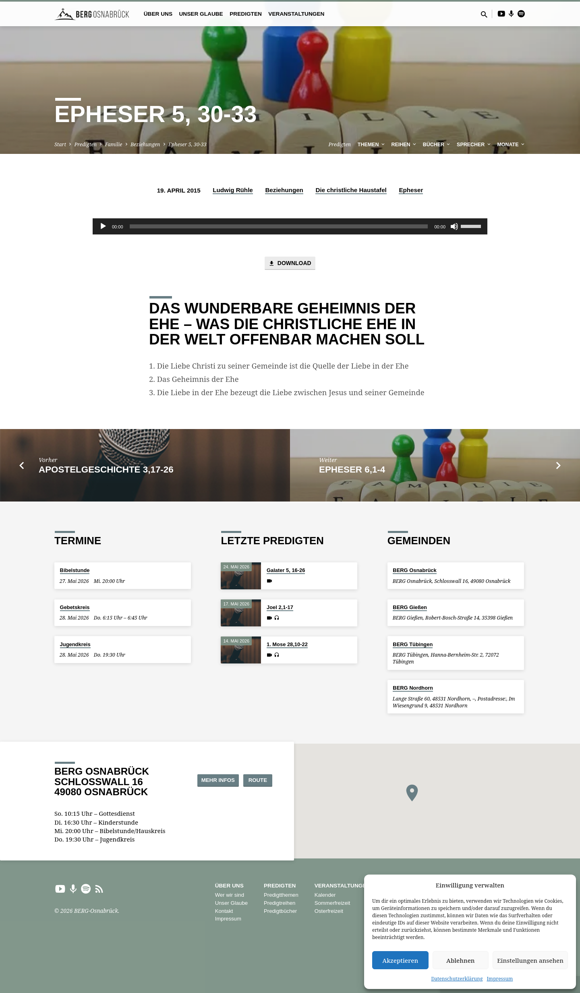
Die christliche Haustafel (350, 190)
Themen (372, 144)
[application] (290, 226)
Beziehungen (145, 144)
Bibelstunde (75, 571)
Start (60, 144)
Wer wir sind (229, 895)
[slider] (279, 226)
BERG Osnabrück (414, 571)
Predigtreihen (279, 903)
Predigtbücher (280, 911)
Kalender (325, 895)
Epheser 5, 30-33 (187, 144)
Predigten (246, 14)
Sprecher (474, 144)
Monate (511, 144)
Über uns (158, 14)
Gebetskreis (75, 607)
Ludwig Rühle (233, 190)
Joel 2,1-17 (280, 608)
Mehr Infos (205, 780)
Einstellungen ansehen (530, 960)
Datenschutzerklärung (457, 978)
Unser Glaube (201, 14)
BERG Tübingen (413, 644)
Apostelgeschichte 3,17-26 (106, 470)
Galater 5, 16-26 (286, 571)
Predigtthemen (281, 895)
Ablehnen (460, 960)
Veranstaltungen (296, 14)
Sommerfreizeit (332, 903)
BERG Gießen (410, 607)
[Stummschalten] (454, 226)
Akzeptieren (400, 960)
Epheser (411, 190)
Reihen (405, 144)
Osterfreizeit (329, 911)
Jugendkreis (75, 644)
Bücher (437, 144)
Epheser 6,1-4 (352, 470)
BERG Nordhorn (413, 688)
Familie (113, 144)
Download (290, 264)
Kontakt (224, 911)
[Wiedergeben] (103, 226)
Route (252, 780)
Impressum (500, 978)
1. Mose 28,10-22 (287, 645)
